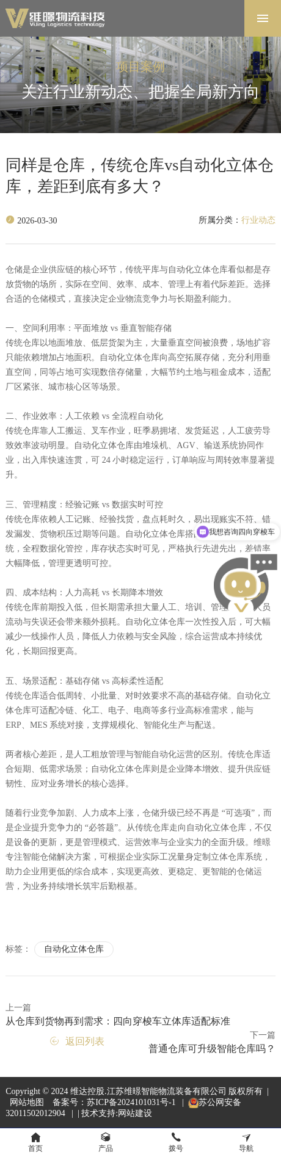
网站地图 (27, 1102)
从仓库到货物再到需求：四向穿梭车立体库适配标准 (117, 1021)
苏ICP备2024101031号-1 (132, 1102)
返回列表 (76, 1041)
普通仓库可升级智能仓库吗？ (212, 1048)
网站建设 (135, 1113)
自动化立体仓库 (74, 949)
